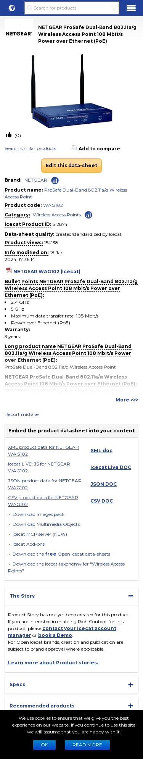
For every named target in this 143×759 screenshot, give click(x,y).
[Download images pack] (36, 514)
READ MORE (87, 745)
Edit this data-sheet (71, 165)
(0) (17, 135)
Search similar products (30, 148)
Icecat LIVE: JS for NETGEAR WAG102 (39, 467)
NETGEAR (35, 180)
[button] (11, 8)
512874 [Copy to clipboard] (60, 224)
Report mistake (22, 414)
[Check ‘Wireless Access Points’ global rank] (88, 214)
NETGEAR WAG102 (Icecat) (46, 271)
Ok (44, 745)
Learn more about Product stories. (53, 663)
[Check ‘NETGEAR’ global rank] (54, 180)
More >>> (127, 400)
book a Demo (55, 635)
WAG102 (53, 205)
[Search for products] (71, 8)
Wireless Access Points (57, 215)
